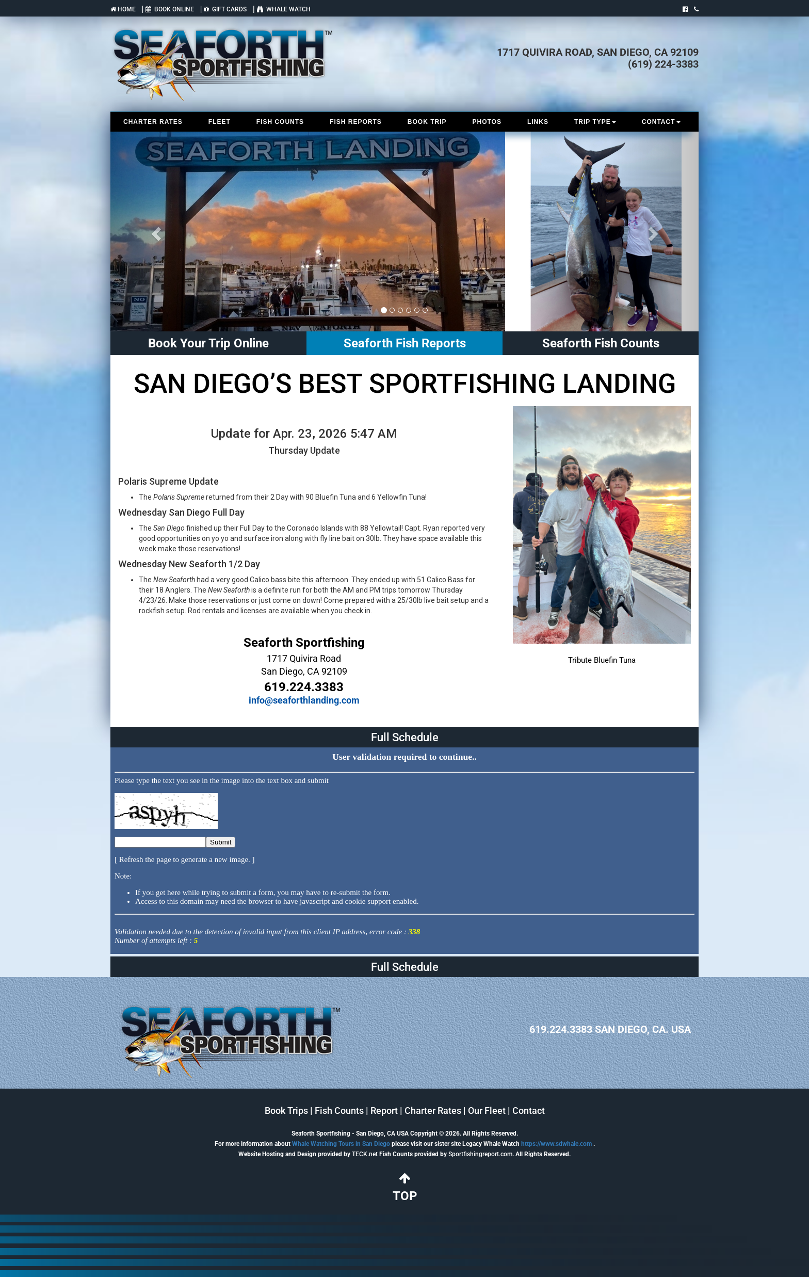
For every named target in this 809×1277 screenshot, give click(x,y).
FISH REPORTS (356, 121)
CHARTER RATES (153, 121)
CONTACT (661, 121)
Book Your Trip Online (208, 343)
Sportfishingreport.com (480, 1154)
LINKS (537, 121)
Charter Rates (433, 1110)
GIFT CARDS (225, 9)
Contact (528, 1110)
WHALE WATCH (284, 9)
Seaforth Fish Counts (600, 343)
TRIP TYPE (595, 121)
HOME (123, 9)
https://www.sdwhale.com (556, 1143)
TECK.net (365, 1154)
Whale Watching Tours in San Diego (341, 1143)
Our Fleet (487, 1110)
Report (384, 1110)
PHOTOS (486, 121)
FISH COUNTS (280, 121)
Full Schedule (405, 737)
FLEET (219, 121)
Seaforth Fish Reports (405, 343)
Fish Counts (339, 1110)
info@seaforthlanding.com (304, 700)
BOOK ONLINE (169, 9)
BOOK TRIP (427, 121)
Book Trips (286, 1110)
